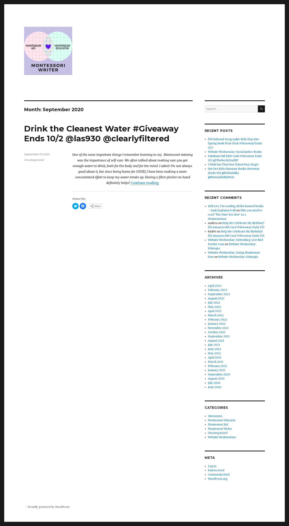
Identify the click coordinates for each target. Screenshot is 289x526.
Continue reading (144, 183)
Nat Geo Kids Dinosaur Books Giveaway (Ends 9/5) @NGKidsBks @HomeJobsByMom (233, 173)
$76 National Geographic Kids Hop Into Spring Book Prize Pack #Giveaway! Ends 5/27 (235, 143)
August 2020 (216, 378)
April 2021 (214, 357)
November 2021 (218, 328)
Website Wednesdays (222, 437)
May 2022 (214, 307)
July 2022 (214, 302)
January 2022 (217, 324)
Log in (212, 466)
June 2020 (214, 387)
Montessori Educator (222, 420)
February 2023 (217, 290)
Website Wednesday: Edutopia (238, 257)
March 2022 (216, 315)
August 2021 (216, 340)
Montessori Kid (218, 424)
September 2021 (219, 336)
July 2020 (214, 383)
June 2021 (214, 349)
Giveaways (215, 416)
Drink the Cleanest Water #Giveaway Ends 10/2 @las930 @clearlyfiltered (101, 133)
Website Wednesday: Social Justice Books (235, 152)
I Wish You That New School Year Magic (233, 164)
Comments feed (219, 474)
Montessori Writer (220, 428)
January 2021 (216, 370)
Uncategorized (34, 159)
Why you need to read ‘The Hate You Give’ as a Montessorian (235, 215)
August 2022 (216, 298)
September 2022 (219, 294)
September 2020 (219, 374)
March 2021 (215, 362)
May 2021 (214, 353)
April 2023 (215, 286)
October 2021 (216, 332)
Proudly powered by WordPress (48, 507)
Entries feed (216, 470)
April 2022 (215, 311)
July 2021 (214, 345)
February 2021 (217, 366)
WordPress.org (218, 479)
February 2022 (217, 319)
